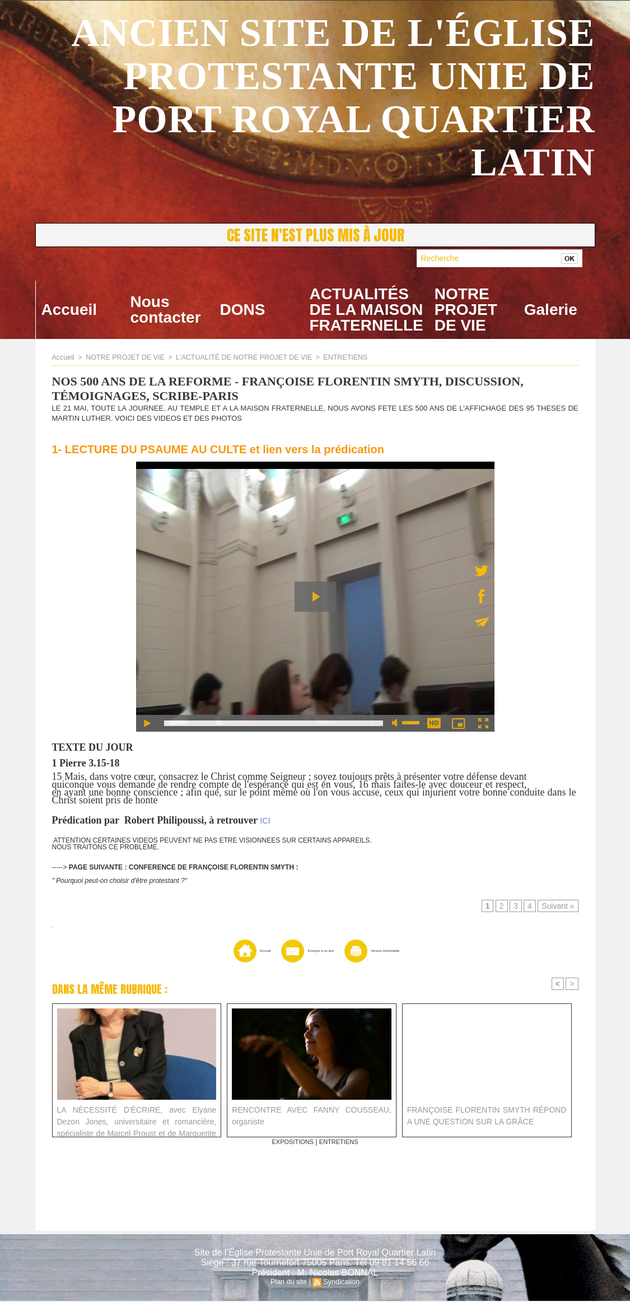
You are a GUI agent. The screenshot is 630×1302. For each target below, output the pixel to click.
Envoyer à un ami (297, 952)
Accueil (69, 309)
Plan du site (289, 1283)
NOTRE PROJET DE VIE (466, 309)
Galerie (550, 309)
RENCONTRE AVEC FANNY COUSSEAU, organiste (311, 1116)
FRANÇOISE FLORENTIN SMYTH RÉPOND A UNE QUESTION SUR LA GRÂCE (487, 1116)
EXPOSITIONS (291, 1143)
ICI (265, 820)
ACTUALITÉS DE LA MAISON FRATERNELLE (366, 309)
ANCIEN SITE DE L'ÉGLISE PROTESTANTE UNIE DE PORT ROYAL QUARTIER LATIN (333, 97)
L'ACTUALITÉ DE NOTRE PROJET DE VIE (237, 357)
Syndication (340, 1283)
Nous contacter (165, 309)
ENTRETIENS (335, 357)
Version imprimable (389, 952)
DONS (242, 309)
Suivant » (559, 907)
